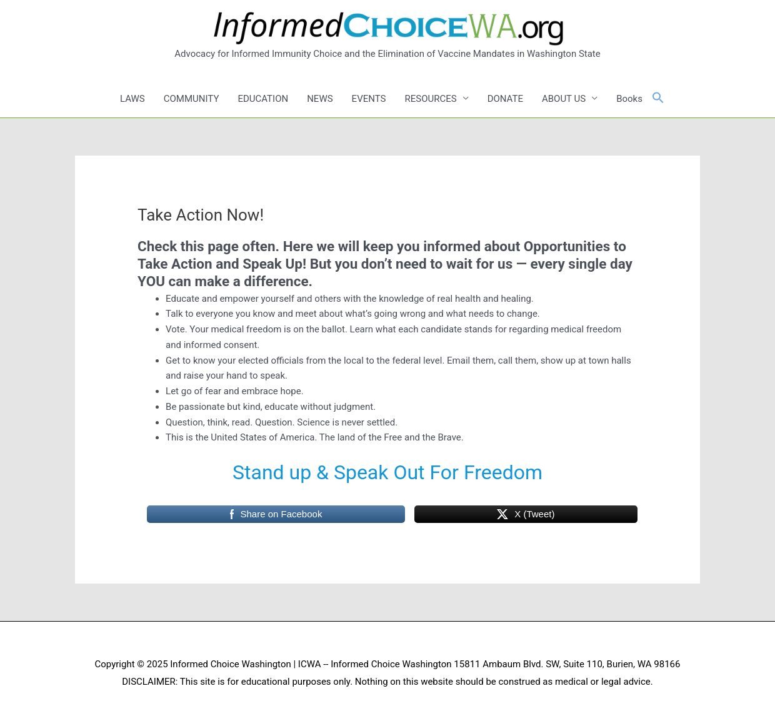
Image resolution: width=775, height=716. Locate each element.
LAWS (132, 98)
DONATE (505, 98)
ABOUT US (564, 98)
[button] (658, 98)
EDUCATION (263, 98)
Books (629, 98)
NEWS (319, 98)
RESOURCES (430, 98)
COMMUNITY (191, 98)
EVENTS (369, 98)
